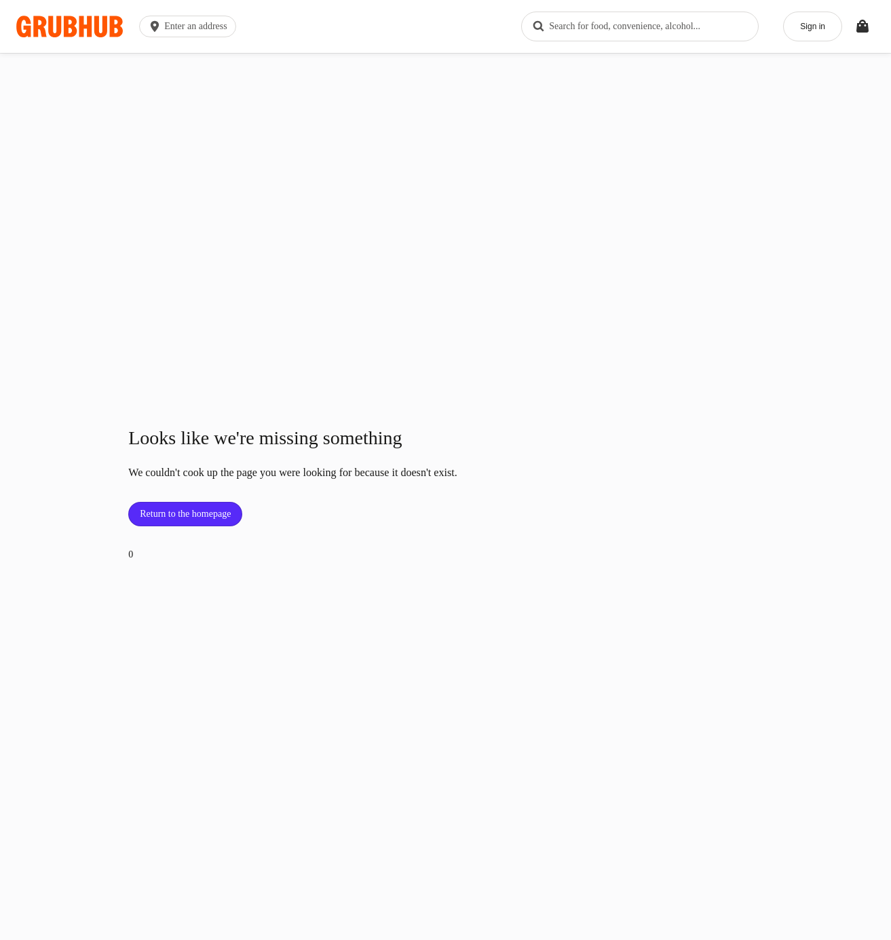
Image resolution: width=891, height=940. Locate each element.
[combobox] (640, 26)
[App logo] (69, 27)
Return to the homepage (185, 514)
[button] (190, 26)
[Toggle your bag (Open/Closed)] (862, 26)
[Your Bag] (862, 26)
